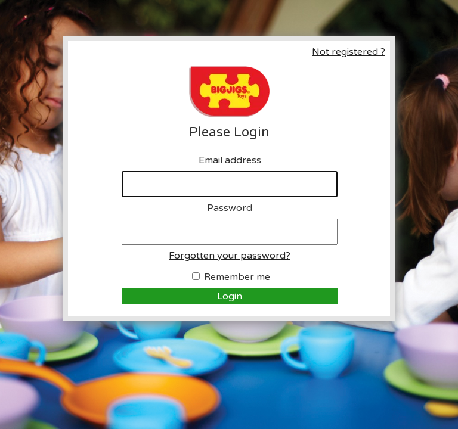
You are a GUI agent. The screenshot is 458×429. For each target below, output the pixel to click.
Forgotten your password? (229, 256)
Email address (230, 160)
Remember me (237, 277)
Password (229, 208)
